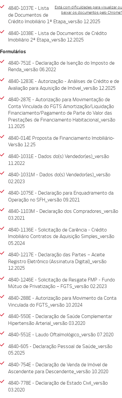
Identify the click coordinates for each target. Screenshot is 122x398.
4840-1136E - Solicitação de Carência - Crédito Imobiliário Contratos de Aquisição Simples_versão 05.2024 (61, 236)
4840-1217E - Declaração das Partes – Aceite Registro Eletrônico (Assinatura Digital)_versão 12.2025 (57, 261)
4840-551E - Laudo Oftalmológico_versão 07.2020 (61, 334)
